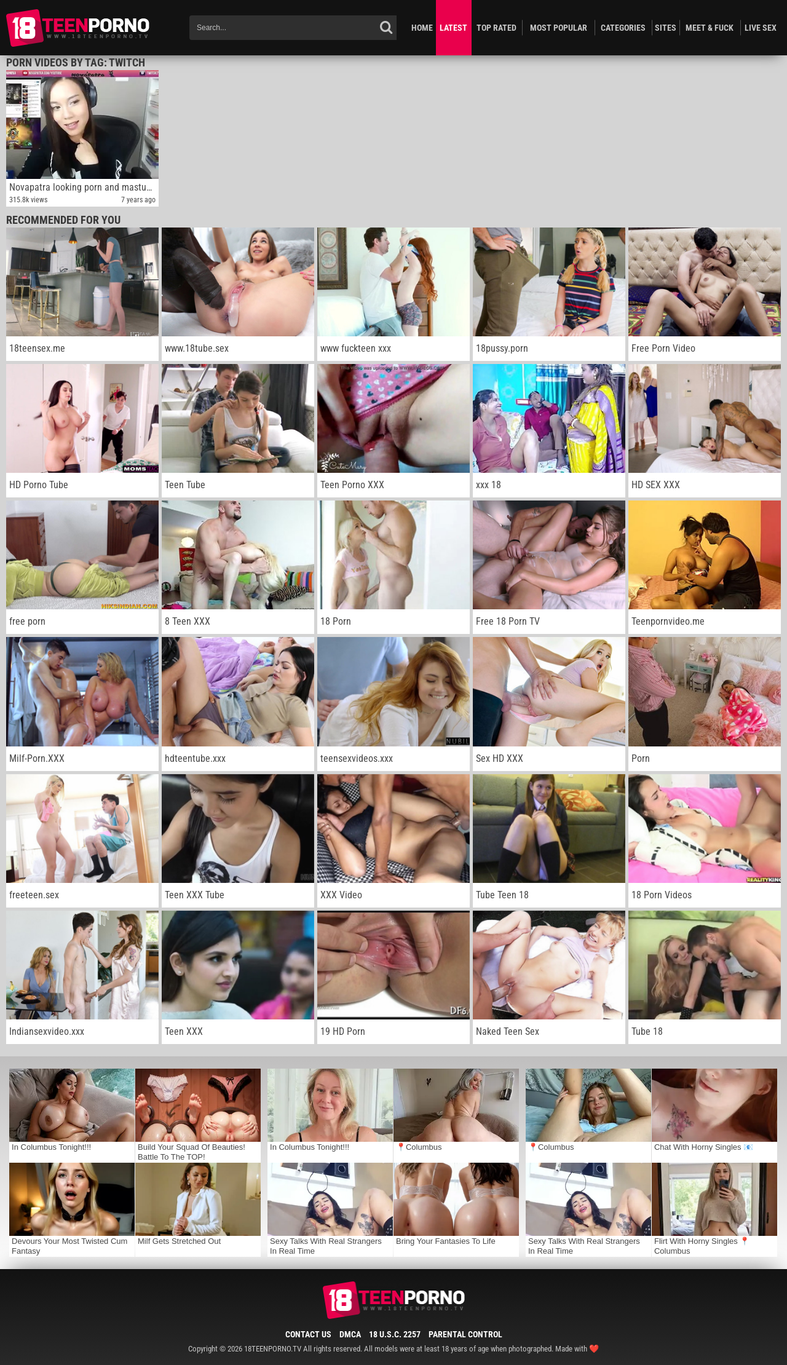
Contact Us (308, 1334)
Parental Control (465, 1334)
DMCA (350, 1334)
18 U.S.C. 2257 (395, 1334)
